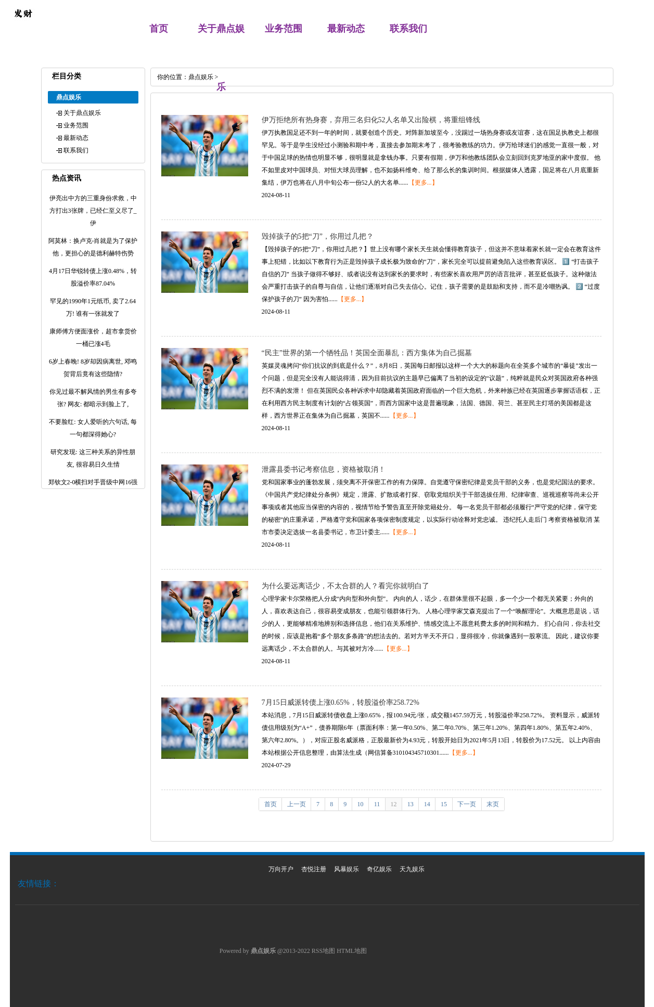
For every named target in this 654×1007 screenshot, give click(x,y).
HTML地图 (352, 950)
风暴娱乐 (346, 869)
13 (410, 804)
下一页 (466, 804)
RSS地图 (323, 950)
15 (444, 804)
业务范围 (283, 28)
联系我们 (408, 28)
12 (393, 804)
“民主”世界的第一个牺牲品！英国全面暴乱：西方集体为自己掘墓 (367, 353)
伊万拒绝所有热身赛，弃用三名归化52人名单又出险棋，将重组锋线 (371, 120)
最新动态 (346, 28)
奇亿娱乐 (379, 869)
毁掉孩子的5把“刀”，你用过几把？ (318, 236)
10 (360, 804)
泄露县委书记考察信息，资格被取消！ (324, 469)
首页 (158, 28)
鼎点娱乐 (200, 77)
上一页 (296, 804)
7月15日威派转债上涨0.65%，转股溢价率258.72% (340, 702)
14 (427, 804)
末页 (492, 804)
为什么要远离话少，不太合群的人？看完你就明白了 (345, 586)
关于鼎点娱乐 (82, 113)
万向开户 (280, 869)
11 (377, 804)
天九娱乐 (412, 869)
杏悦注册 (313, 869)
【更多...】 (423, 182)
